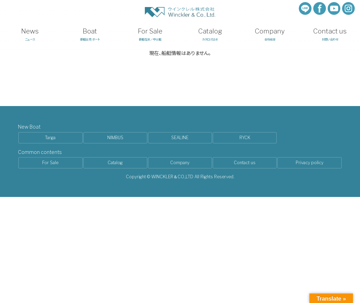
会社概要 (270, 34)
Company (179, 162)
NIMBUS (115, 137)
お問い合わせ (330, 34)
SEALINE (179, 137)
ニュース (30, 34)
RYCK (244, 137)
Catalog (115, 162)
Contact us (245, 162)
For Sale (50, 162)
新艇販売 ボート (90, 34)
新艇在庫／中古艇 (150, 34)
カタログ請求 (210, 34)
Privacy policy (309, 162)
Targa (50, 137)
